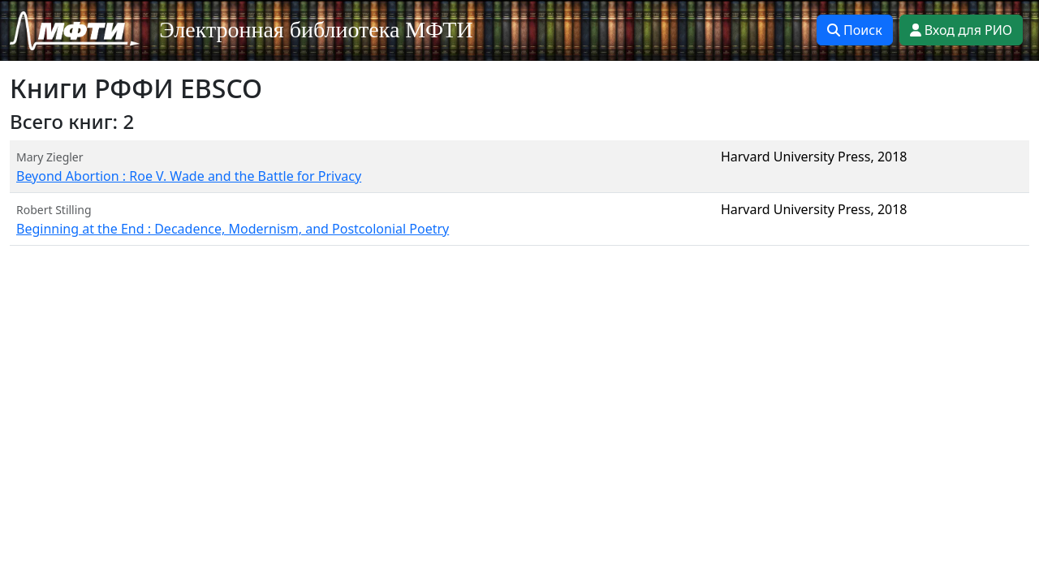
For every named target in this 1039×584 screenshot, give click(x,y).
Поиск (854, 30)
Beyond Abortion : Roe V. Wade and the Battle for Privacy (188, 176)
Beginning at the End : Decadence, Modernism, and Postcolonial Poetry (232, 229)
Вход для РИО (961, 30)
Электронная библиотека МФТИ (316, 29)
